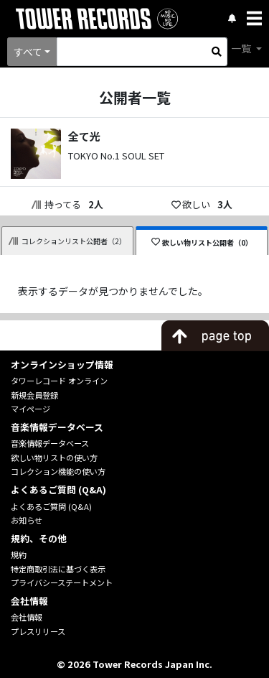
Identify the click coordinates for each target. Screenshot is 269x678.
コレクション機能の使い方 (58, 471)
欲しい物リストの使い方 (54, 457)
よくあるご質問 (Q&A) (51, 506)
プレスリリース (38, 631)
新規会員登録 (34, 395)
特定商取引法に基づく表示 (58, 569)
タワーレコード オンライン (59, 380)
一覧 (242, 48)
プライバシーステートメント (62, 582)
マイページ (30, 408)
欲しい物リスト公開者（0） (202, 242)
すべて (28, 52)
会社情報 (26, 617)
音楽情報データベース (50, 443)
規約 (19, 554)
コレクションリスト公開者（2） (67, 241)
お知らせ (26, 520)
